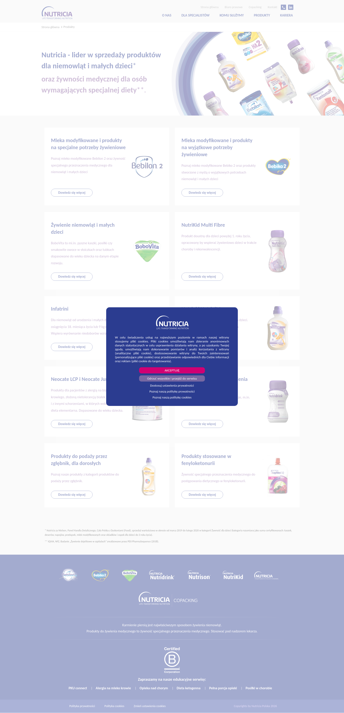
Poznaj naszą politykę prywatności (172, 391)
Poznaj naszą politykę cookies (172, 397)
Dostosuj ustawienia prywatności (172, 385)
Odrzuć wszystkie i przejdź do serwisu (172, 378)
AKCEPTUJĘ (172, 370)
